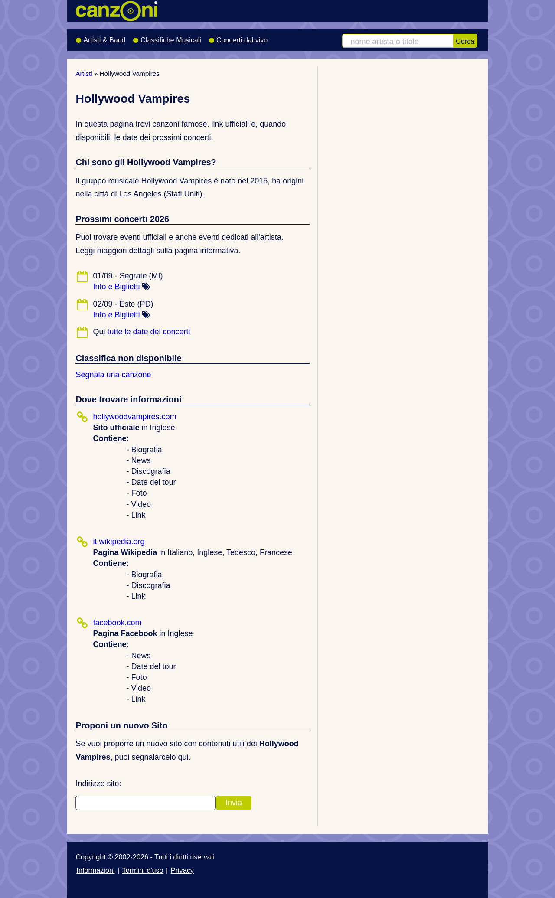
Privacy (182, 870)
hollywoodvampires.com (134, 416)
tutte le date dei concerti (148, 331)
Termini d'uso (142, 870)
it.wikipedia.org (118, 541)
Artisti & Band (100, 37)
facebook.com (117, 622)
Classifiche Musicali (167, 37)
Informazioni (95, 870)
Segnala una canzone (113, 374)
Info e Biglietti (116, 286)
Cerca (465, 41)
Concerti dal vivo (238, 37)
